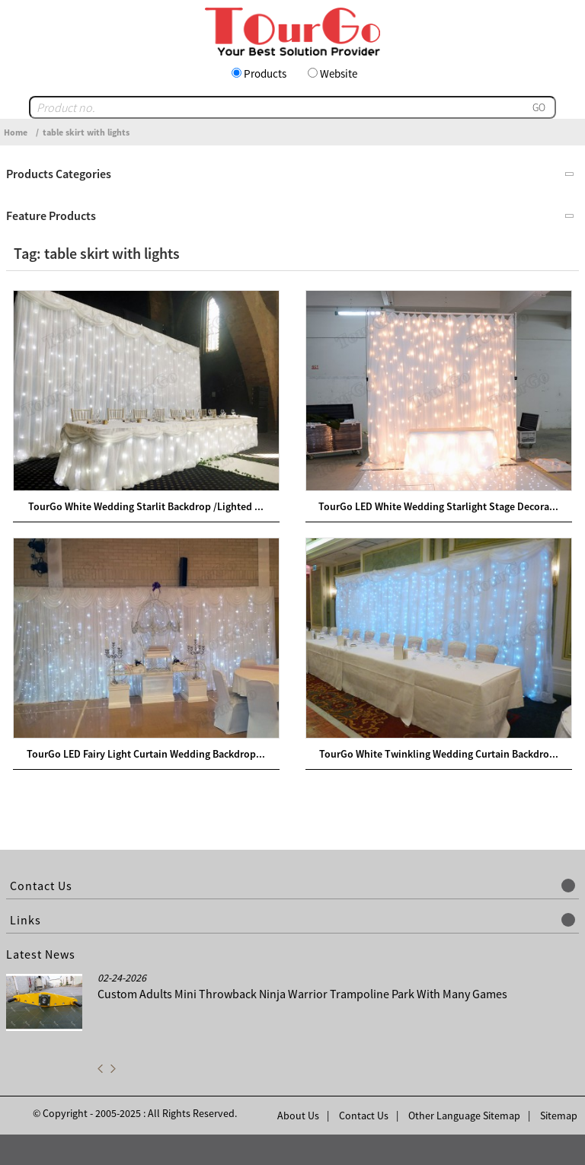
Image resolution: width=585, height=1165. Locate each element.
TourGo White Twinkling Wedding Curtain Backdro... (438, 754)
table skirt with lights (86, 132)
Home (15, 132)
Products (265, 73)
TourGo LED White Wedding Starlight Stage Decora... (438, 506)
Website (338, 73)
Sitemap (558, 1115)
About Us (298, 1115)
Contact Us (363, 1115)
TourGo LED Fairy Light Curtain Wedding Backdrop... (146, 754)
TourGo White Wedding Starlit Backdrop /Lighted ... (146, 506)
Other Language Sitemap (464, 1115)
